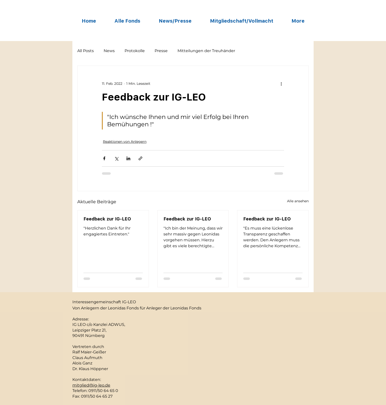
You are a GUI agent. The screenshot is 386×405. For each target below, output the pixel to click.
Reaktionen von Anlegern (124, 141)
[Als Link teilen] (140, 158)
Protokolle (135, 50)
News (109, 50)
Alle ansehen (298, 201)
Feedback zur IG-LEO (107, 218)
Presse (161, 50)
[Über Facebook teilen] (104, 158)
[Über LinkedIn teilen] (128, 158)
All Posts (85, 50)
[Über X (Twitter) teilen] (116, 158)
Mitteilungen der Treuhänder (206, 50)
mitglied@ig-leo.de (91, 385)
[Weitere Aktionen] (281, 84)
